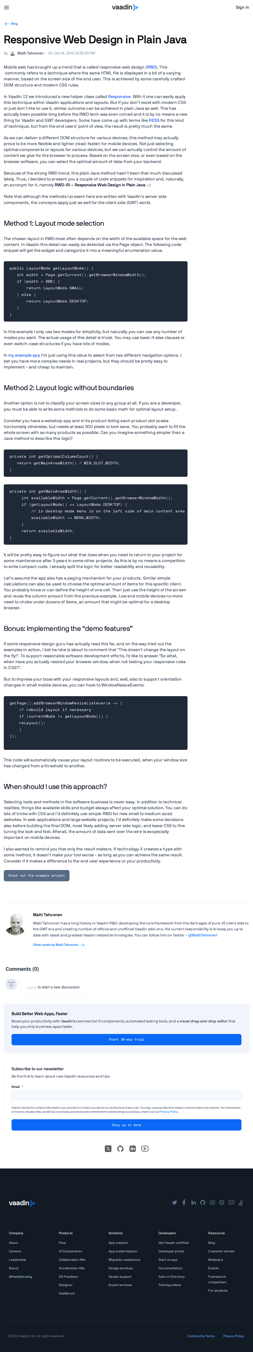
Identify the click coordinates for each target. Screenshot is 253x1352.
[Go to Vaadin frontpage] (22, 1203)
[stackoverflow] (240, 1203)
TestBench (67, 1293)
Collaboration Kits (72, 1260)
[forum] (231, 1203)
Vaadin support (120, 1276)
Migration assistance (124, 1260)
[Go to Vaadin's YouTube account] (145, 1148)
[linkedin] (132, 1148)
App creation (118, 1243)
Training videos (170, 1285)
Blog (211, 1243)
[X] (108, 1148)
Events (213, 1268)
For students (218, 1290)
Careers (15, 1251)
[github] (203, 1203)
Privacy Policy (168, 1111)
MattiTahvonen (204, 935)
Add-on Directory (172, 1276)
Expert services (120, 1285)
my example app (24, 355)
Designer (66, 1285)
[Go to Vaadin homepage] (125, 7)
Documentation (170, 1268)
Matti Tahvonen (47, 915)
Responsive (119, 97)
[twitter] (174, 1203)
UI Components (70, 1251)
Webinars (215, 1260)
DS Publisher (68, 1276)
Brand (13, 1268)
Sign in (242, 7)
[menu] (6, 7)
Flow (62, 1243)
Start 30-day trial (126, 1039)
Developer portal (171, 1251)
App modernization (123, 1251)
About (13, 1243)
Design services (121, 1268)
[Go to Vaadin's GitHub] (120, 1148)
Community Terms (201, 1336)
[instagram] (221, 1203)
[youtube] (212, 1203)
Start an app (168, 1260)
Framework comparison (217, 1279)
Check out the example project (36, 875)
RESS (154, 120)
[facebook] (184, 1203)
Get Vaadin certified (174, 1243)
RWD (151, 67)
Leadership (17, 1260)
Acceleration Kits (72, 1268)
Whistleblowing (20, 1276)
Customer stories (221, 1251)
